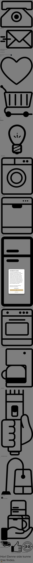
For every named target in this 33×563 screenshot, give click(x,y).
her (17, 286)
